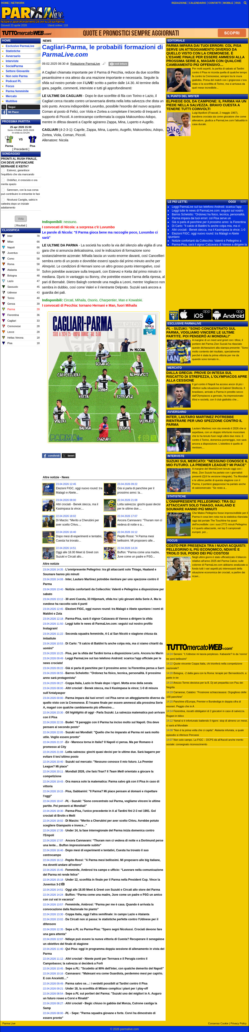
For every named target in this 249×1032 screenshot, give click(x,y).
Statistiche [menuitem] (11, 51)
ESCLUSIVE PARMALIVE (184, 323)
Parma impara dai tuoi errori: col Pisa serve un (201, 218)
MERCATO (175, 367)
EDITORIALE (176, 40)
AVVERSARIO (177, 412)
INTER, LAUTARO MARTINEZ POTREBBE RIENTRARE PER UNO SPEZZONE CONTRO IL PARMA (204, 420)
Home (6, 40)
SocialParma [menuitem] (12, 66)
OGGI (232, 201)
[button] (21, 219)
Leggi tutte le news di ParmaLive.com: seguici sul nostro (207, 210)
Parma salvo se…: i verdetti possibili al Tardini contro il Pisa (106, 983)
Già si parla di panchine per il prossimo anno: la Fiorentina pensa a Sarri (114, 668)
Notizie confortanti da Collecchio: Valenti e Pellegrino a (206, 240)
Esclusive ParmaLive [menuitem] (18, 46)
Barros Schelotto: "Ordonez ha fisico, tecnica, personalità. (208, 214)
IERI (243, 201)
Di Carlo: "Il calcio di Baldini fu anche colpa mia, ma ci (206, 226)
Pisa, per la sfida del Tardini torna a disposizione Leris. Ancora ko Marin (114, 653)
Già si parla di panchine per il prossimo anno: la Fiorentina (209, 222)
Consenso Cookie (218, 1023)
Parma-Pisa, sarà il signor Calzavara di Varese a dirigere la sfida (108, 618)
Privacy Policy (239, 1023)
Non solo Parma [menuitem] (14, 76)
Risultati (20, 225)
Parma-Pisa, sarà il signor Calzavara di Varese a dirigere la (209, 244)
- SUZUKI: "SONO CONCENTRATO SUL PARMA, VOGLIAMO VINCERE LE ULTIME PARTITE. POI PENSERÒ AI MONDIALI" (201, 332)
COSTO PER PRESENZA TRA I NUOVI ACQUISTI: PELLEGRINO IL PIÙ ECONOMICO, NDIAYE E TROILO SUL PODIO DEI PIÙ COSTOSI (206, 549)
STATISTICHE (177, 496)
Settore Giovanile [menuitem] (15, 71)
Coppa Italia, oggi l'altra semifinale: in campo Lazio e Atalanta (107, 914)
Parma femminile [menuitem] (15, 91)
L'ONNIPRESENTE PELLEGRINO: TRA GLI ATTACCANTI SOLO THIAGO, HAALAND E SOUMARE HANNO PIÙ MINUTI (200, 505)
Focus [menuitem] (8, 86)
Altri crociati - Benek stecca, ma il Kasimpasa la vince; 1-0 (208, 229)
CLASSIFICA (10, 230)
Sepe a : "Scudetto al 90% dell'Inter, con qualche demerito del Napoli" (114, 968)
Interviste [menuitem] (10, 61)
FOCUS (173, 540)
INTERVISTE (176, 456)
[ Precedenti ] (20, 149)
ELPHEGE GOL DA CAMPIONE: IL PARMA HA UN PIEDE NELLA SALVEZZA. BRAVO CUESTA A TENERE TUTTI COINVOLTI (206, 105)
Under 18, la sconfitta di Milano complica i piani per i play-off (106, 988)
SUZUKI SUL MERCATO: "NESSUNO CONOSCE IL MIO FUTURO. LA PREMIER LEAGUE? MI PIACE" (207, 463)
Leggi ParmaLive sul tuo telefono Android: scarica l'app (207, 206)
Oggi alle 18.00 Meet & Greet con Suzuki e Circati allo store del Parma (112, 889)
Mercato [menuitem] (9, 96)
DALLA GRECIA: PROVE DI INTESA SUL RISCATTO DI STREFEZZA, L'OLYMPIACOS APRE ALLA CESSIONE (206, 376)
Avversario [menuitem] (11, 56)
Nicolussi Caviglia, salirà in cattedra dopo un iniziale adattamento (19, 203)
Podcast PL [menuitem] (11, 81)
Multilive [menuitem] (9, 101)
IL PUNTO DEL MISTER (183, 96)
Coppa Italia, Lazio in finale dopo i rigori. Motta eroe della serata (108, 683)
